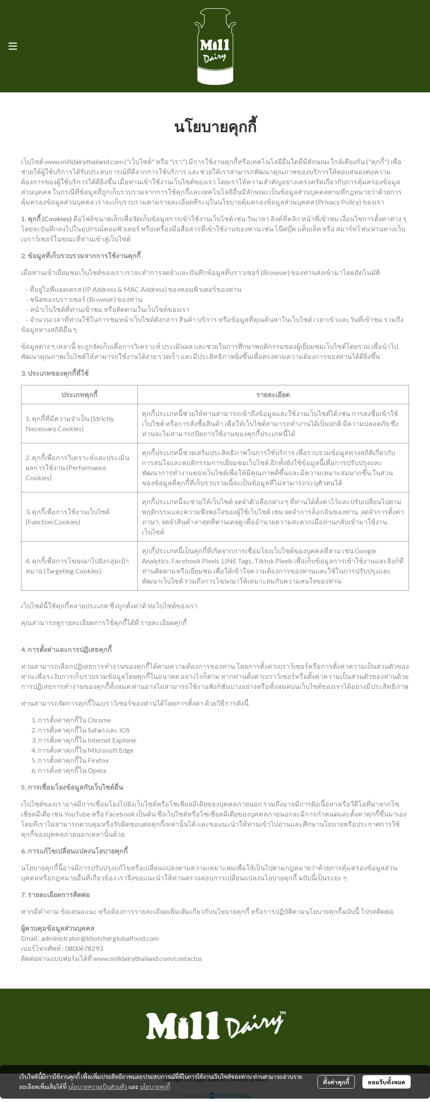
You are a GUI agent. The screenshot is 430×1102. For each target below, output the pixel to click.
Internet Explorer (112, 740)
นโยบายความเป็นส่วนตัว (97, 1086)
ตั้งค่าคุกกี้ (336, 1082)
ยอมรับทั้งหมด (386, 1082)
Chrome (99, 720)
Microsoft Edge (111, 750)
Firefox (98, 760)
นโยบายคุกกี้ (155, 1086)
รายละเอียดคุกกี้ (163, 622)
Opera (97, 770)
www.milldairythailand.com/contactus (147, 958)
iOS (124, 730)
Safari (96, 730)
